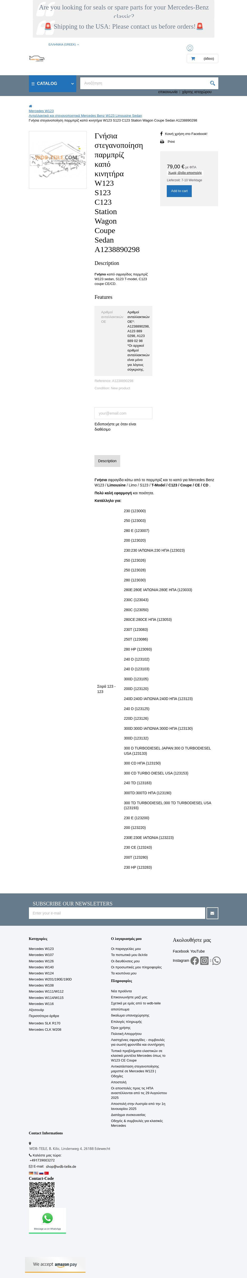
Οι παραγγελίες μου (126, 949)
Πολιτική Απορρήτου (126, 1034)
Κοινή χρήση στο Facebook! (186, 134)
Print (171, 142)
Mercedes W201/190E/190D (50, 979)
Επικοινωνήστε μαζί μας (129, 997)
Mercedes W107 (41, 955)
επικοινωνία (168, 92)
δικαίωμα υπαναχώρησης (130, 1015)
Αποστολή (118, 1082)
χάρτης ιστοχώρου (197, 92)
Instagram (181, 960)
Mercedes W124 (41, 973)
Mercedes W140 (41, 967)
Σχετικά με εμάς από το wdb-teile (136, 1003)
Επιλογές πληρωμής (126, 1022)
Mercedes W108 (41, 985)
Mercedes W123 (41, 949)
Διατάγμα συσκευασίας (128, 1115)
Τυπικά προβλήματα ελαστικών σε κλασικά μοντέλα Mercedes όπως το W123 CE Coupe (138, 1055)
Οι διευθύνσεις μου (125, 961)
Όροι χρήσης (120, 1028)
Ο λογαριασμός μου (126, 939)
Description (107, 461)
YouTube (197, 951)
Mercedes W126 (41, 961)
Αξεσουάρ (36, 1010)
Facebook (181, 951)
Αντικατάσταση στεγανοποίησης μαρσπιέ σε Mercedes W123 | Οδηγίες (135, 1071)
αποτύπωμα (120, 1009)
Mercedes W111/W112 (46, 991)
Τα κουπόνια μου (124, 973)
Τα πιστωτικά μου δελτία (129, 955)
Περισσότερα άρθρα (44, 1016)
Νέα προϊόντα (121, 991)
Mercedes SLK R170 (45, 1023)
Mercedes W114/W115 (46, 998)
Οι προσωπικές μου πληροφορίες (136, 967)
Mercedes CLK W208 (45, 1030)
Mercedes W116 (41, 1004)
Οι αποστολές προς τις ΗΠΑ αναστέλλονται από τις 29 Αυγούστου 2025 (139, 1093)
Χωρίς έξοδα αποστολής (185, 173)
